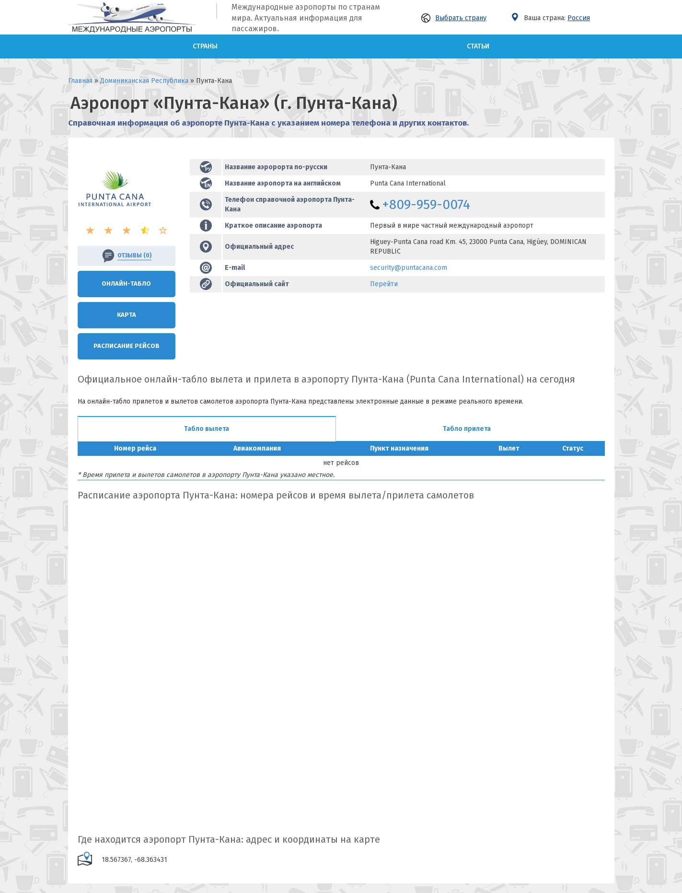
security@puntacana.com (408, 268)
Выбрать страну (453, 18)
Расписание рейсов (126, 345)
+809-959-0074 (426, 204)
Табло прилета (467, 429)
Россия (578, 18)
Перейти (384, 284)
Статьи (478, 46)
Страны (205, 46)
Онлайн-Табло (126, 283)
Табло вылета (206, 429)
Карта (126, 314)
